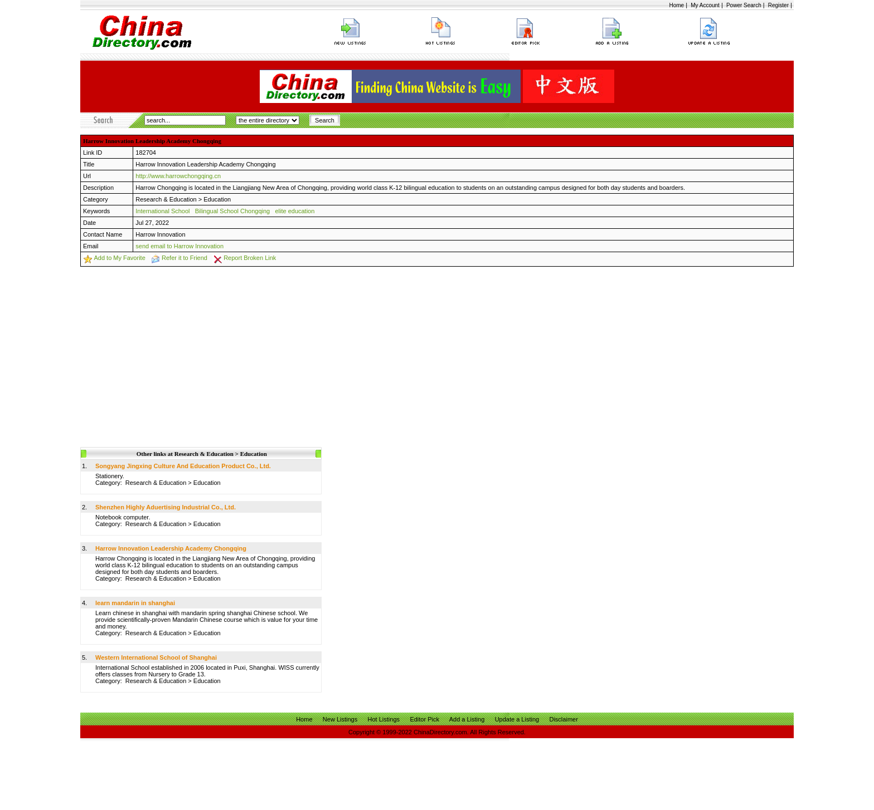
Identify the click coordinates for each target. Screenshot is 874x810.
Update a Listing (517, 719)
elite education (294, 211)
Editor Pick (424, 719)
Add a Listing (467, 719)
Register (778, 5)
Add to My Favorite (119, 257)
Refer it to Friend (184, 257)
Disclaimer (563, 719)
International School (162, 211)
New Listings (340, 719)
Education (217, 199)
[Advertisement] (437, 350)
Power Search (743, 5)
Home (676, 5)
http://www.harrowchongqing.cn (178, 176)
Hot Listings (384, 719)
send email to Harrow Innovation (179, 246)
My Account (705, 5)
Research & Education (165, 199)
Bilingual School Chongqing (232, 211)
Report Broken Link (250, 257)
